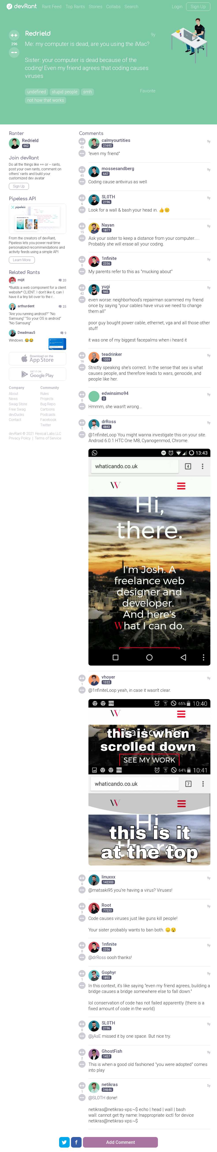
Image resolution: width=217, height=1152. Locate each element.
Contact (15, 420)
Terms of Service (48, 438)
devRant (15, 434)
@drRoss (97, 957)
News (13, 399)
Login (177, 6)
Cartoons (47, 409)
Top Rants (75, 6)
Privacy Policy (20, 438)
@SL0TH (97, 1097)
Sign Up (198, 6)
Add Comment (120, 1142)
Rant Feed (52, 6)
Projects (46, 399)
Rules (44, 394)
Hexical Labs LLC (48, 434)
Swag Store (18, 404)
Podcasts (47, 415)
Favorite (147, 91)
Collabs (113, 6)
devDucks (16, 415)
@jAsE (94, 1036)
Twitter (45, 425)
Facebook (48, 420)
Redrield (38, 33)
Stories (95, 6)
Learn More (22, 260)
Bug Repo (48, 404)
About (13, 394)
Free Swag (17, 409)
